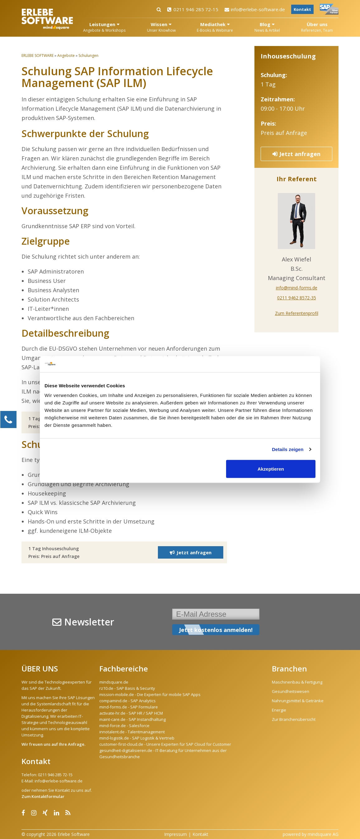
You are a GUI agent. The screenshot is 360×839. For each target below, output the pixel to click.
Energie (279, 710)
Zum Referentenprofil (296, 313)
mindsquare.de (113, 682)
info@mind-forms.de (296, 288)
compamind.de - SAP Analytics (127, 700)
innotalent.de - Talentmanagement (132, 732)
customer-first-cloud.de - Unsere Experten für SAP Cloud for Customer (165, 744)
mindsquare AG (323, 834)
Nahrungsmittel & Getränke (298, 700)
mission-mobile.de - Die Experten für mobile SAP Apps (150, 694)
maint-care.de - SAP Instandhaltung (132, 719)
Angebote (66, 55)
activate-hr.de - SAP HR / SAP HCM (131, 713)
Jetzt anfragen (296, 154)
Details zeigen (287, 449)
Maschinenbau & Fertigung (297, 682)
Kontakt (302, 9)
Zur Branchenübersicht (293, 719)
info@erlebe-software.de (255, 9)
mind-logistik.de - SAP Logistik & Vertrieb (136, 738)
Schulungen (88, 55)
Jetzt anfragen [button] (190, 552)
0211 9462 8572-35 (296, 298)
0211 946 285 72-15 (192, 9)
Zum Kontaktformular (42, 796)
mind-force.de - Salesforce (124, 725)
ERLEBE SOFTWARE (37, 55)
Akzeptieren (271, 469)
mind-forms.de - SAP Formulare (128, 707)
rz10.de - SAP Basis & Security (127, 688)
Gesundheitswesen (290, 691)
